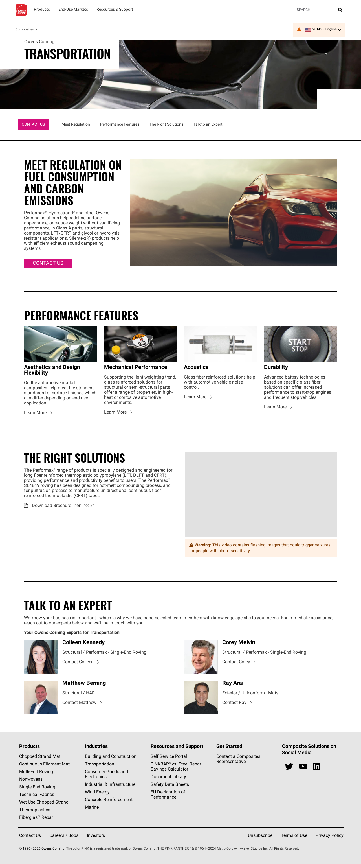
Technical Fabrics (36, 795)
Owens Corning (21, 10)
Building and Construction (111, 756)
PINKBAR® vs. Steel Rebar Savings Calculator (176, 767)
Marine (92, 807)
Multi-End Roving (36, 772)
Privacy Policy (330, 836)
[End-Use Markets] (73, 10)
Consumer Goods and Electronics (106, 774)
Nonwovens (31, 779)
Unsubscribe (260, 836)
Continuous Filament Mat (44, 764)
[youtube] (303, 766)
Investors (96, 836)
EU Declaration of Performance (168, 795)
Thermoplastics (34, 810)
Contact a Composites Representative (238, 759)
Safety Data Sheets (170, 784)
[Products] (42, 10)
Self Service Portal (169, 756)
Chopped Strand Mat (39, 756)
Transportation (99, 764)
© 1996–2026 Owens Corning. (42, 848)
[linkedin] (316, 766)
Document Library (168, 777)
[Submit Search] (340, 10)
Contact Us (30, 836)
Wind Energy (97, 792)
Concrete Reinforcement (109, 800)
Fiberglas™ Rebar (36, 817)
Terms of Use (294, 836)
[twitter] (289, 766)
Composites (25, 29)
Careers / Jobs (63, 836)
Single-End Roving (37, 787)
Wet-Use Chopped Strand (44, 802)
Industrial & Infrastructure (110, 784)
